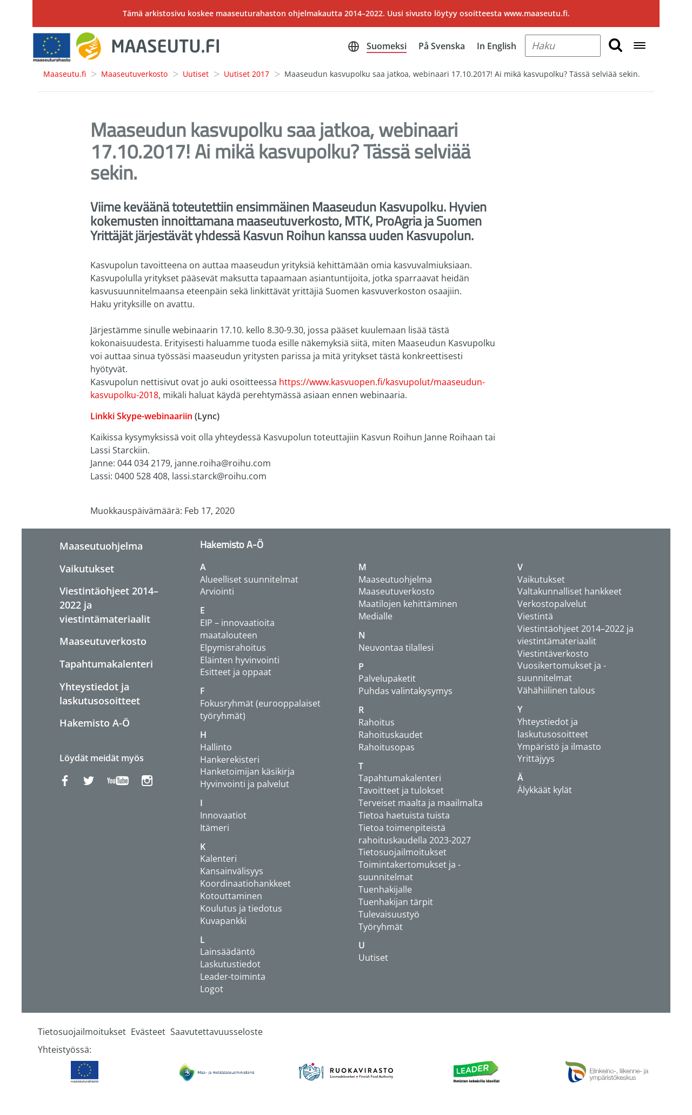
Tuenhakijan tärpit (395, 902)
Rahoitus (376, 722)
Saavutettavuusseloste (216, 1032)
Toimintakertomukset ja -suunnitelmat (409, 871)
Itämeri (214, 828)
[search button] (615, 46)
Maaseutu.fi (64, 74)
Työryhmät (380, 927)
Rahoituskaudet (390, 735)
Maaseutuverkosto (134, 74)
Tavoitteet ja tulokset (401, 790)
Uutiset (196, 74)
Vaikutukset (86, 568)
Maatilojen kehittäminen (407, 604)
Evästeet (148, 1032)
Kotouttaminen (231, 896)
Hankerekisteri (230, 760)
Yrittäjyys (536, 758)
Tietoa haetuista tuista (404, 815)
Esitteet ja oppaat (235, 672)
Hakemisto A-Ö (94, 722)
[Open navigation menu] (639, 46)
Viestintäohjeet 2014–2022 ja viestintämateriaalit (575, 635)
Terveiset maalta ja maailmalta (420, 803)
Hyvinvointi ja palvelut (244, 784)
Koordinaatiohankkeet (245, 883)
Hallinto (216, 747)
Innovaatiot (223, 815)
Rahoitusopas (386, 747)
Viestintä (535, 616)
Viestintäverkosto (553, 653)
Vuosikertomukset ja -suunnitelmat (561, 671)
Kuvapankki (223, 921)
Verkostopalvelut (552, 604)
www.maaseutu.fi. (537, 13)
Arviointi (217, 591)
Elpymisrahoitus (233, 648)
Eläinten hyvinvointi (240, 660)
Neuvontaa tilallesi (396, 648)
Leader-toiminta (232, 976)
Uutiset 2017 (246, 74)
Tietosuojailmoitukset (402, 852)
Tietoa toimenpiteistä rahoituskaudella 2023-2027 (414, 834)
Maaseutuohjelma (101, 545)
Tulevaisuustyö (389, 914)
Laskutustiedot (230, 964)
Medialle (375, 616)
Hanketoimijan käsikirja (247, 771)
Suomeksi (387, 46)
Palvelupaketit (387, 678)
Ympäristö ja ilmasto (559, 747)
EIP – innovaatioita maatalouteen (237, 629)
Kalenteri (218, 859)
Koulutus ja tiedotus (241, 908)
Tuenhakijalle (385, 889)
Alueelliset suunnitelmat (249, 579)
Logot (211, 989)
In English (496, 46)
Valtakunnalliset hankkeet (569, 591)
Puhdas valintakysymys (405, 691)
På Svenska (441, 46)
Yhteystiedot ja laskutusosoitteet (99, 693)
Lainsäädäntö (227, 952)
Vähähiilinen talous (556, 690)
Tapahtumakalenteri (106, 663)
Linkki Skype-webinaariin (142, 416)
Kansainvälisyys (231, 871)
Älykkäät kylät (544, 790)
